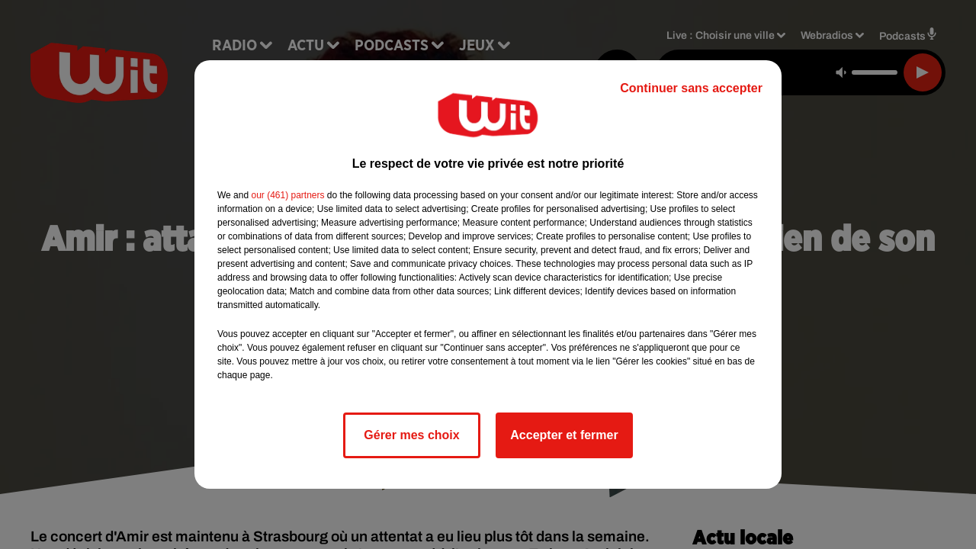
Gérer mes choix (411, 435)
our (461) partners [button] (287, 195)
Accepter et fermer (564, 435)
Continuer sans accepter (691, 88)
